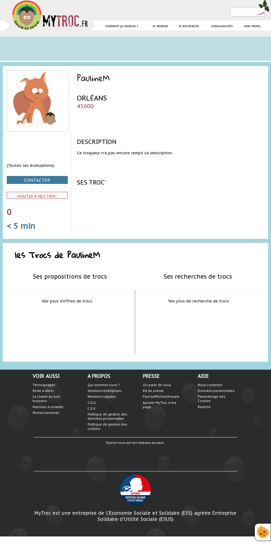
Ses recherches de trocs (198, 276)
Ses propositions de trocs (70, 276)
